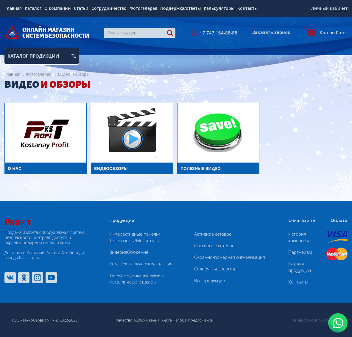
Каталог (33, 8)
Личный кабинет (329, 8)
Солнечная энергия (214, 269)
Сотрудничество (109, 8)
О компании (57, 8)
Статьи (81, 8)
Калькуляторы (219, 8)
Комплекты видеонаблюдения (140, 264)
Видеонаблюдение (128, 252)
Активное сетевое (212, 234)
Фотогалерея (143, 8)
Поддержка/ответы (180, 8)
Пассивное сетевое (214, 245)
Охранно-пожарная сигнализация (229, 257)
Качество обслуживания (138, 320)
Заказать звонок (271, 32)
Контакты (247, 8)
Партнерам (300, 252)
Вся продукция (209, 280)
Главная (13, 8)
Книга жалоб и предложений (187, 320)
